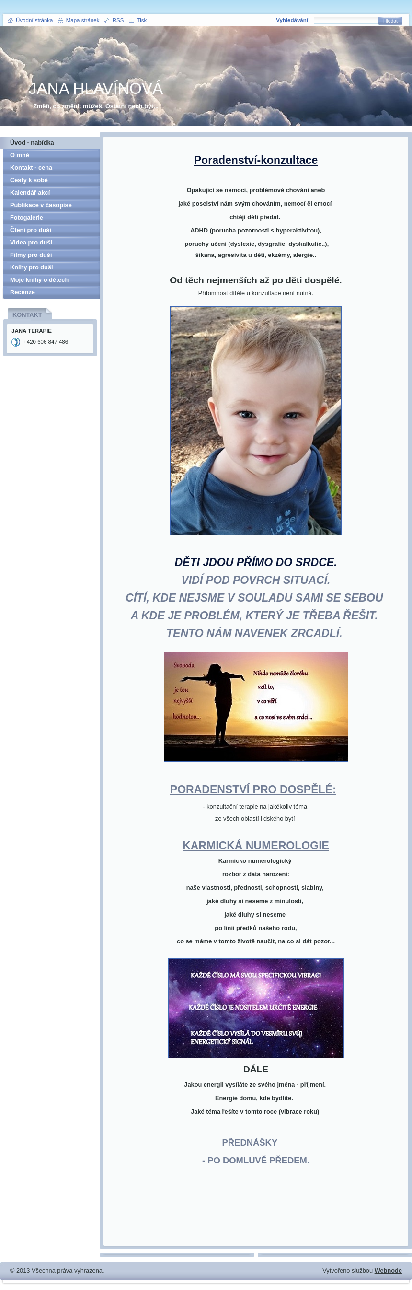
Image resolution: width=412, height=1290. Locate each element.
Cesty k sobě (29, 180)
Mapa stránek (83, 20)
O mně (19, 155)
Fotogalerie (26, 217)
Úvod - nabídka (32, 142)
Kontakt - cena (31, 167)
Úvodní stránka (34, 20)
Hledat (390, 20)
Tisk (142, 20)
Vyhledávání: (293, 20)
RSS (118, 20)
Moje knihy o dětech (39, 279)
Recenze (22, 292)
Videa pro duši (31, 242)
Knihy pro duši (31, 267)
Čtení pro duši (30, 229)
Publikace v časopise (41, 205)
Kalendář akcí (30, 192)
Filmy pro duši (31, 254)
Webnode (388, 1270)
